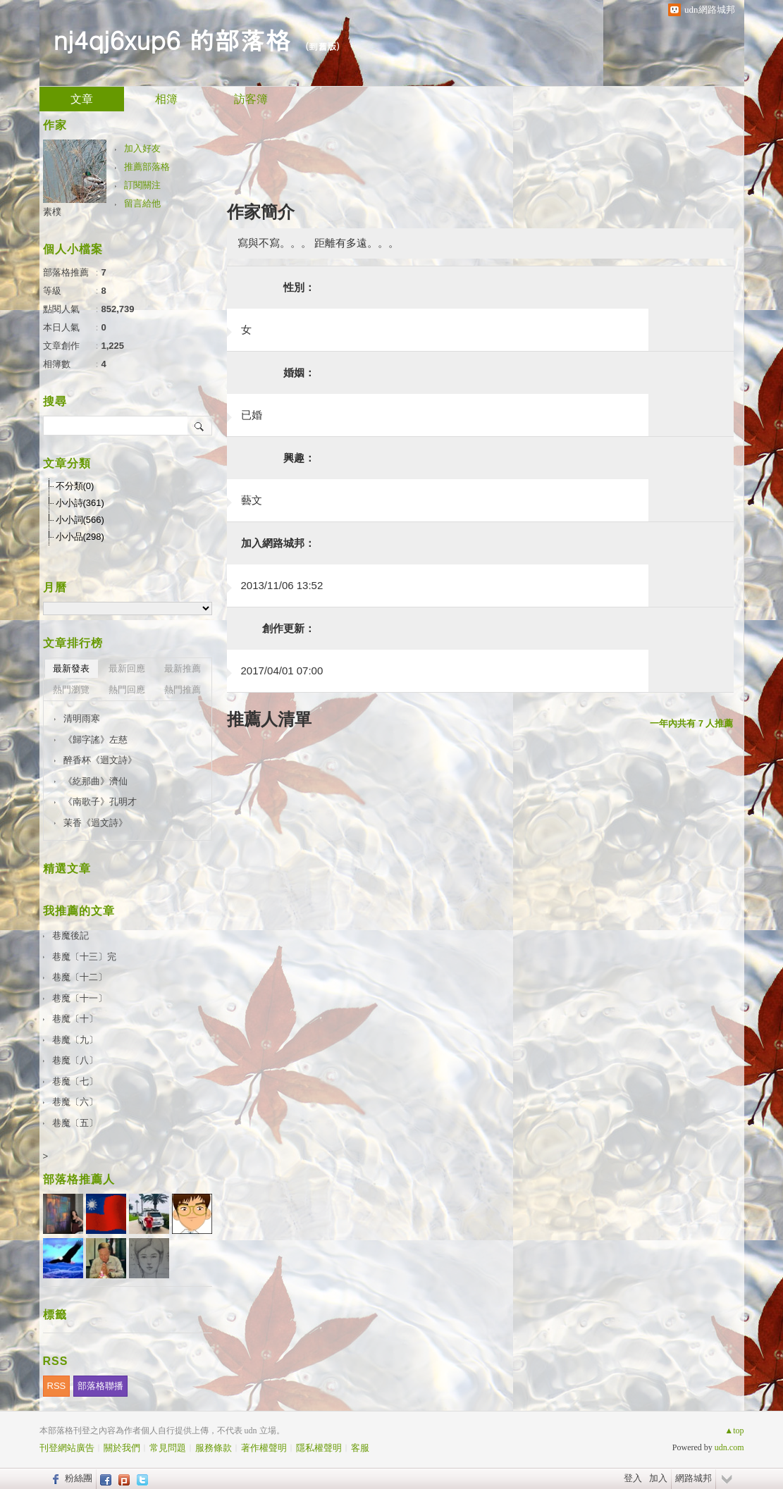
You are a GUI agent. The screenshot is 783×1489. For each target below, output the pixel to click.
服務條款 (213, 1447)
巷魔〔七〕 (75, 1081)
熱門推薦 (182, 689)
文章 (81, 99)
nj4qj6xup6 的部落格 (172, 39)
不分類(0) (75, 486)
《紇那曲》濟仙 (95, 781)
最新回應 (127, 668)
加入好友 (142, 148)
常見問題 (167, 1447)
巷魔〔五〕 (75, 1123)
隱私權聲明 (319, 1447)
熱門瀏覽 (71, 689)
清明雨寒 (81, 718)
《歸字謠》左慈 (95, 739)
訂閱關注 (142, 185)
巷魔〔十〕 (75, 1018)
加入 (658, 1478)
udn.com (729, 1447)
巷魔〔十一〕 (79, 998)
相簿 (166, 99)
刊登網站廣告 (66, 1447)
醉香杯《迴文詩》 (100, 760)
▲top (734, 1430)
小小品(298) (80, 536)
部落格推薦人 (79, 1179)
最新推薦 (182, 668)
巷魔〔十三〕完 (84, 956)
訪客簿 (251, 99)
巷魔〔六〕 (75, 1101)
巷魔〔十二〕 (79, 977)
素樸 (52, 211)
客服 (360, 1447)
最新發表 (71, 668)
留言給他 (142, 203)
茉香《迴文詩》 (95, 822)
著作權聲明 (264, 1447)
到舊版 (322, 46)
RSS (56, 1385)
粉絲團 (78, 1478)
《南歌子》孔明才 (100, 801)
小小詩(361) (80, 503)
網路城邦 (693, 1478)
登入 (633, 1478)
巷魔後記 (70, 935)
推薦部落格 (147, 166)
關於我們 (122, 1447)
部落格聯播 (100, 1385)
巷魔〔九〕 (75, 1039)
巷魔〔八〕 (75, 1060)
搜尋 (199, 425)
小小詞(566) (80, 519)
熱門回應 (127, 689)
